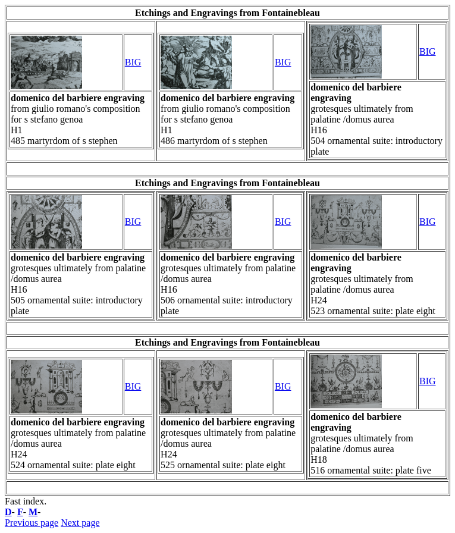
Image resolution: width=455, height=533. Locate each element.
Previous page (31, 523)
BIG (133, 62)
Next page (80, 523)
